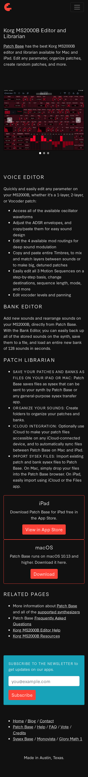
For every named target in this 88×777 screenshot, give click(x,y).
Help (41, 726)
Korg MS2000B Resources (36, 635)
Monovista (46, 738)
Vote (65, 726)
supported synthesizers (59, 611)
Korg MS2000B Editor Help (36, 629)
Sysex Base (23, 738)
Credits (19, 732)
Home (18, 720)
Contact (47, 720)
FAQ (53, 726)
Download (44, 574)
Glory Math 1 (70, 738)
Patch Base (14, 45)
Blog (32, 720)
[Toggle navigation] (77, 7)
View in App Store (44, 529)
